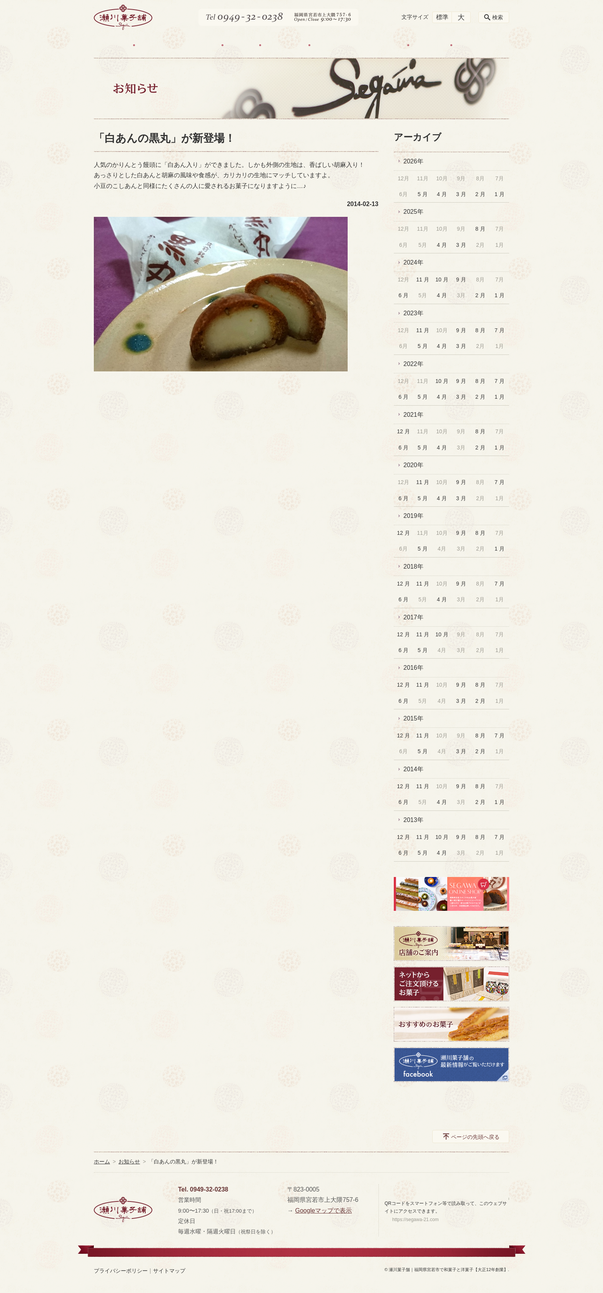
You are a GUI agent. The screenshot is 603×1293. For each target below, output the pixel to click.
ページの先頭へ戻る (475, 1137)
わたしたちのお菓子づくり (178, 45)
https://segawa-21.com (415, 1219)
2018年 (413, 566)
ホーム (102, 1161)
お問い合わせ (479, 45)
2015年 (413, 718)
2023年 (413, 313)
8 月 (480, 229)
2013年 (413, 820)
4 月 (442, 194)
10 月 (441, 279)
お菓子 (241, 45)
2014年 (413, 769)
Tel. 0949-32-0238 (203, 1189)
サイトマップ (169, 1271)
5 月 (423, 194)
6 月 (403, 295)
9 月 (461, 279)
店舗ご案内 (284, 45)
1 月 (500, 194)
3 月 (461, 194)
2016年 (413, 667)
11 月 (422, 279)
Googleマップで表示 (323, 1210)
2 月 (480, 194)
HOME (115, 45)
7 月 (500, 330)
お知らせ (429, 45)
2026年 (413, 161)
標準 (442, 17)
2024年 (413, 262)
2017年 (413, 617)
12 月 (403, 431)
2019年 (413, 516)
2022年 (413, 364)
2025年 (413, 211)
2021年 (413, 414)
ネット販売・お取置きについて (358, 45)
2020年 (413, 465)
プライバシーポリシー (121, 1271)
